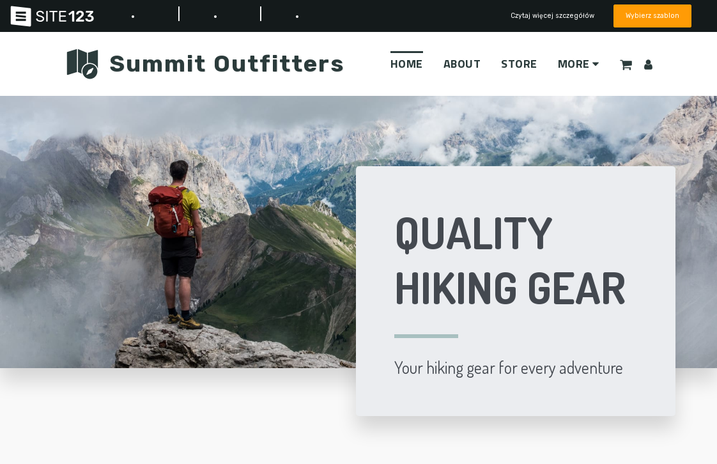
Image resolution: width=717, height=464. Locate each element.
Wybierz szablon (652, 16)
